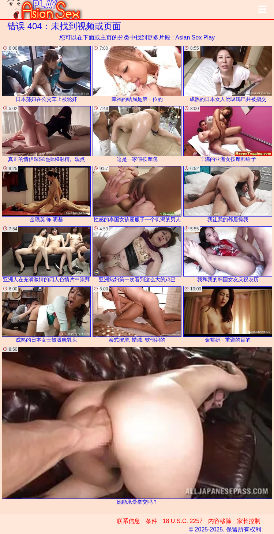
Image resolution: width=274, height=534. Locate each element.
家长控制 (248, 521)
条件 (151, 521)
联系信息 (128, 521)
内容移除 (220, 521)
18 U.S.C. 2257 (183, 521)
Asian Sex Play (195, 37)
